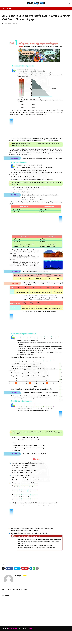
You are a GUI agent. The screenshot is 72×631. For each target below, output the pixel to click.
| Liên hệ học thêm (6, 8)
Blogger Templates (13, 628)
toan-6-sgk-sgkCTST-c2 (11, 564)
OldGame (5, 23)
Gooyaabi (29, 628)
